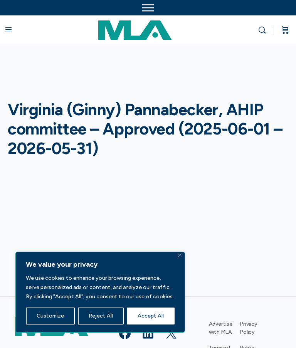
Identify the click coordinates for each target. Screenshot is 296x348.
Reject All (101, 316)
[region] (100, 292)
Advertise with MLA (220, 328)
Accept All (151, 316)
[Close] (180, 255)
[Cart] (285, 30)
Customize (50, 316)
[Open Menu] (8, 29)
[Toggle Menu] (148, 7)
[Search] (264, 30)
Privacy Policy (248, 328)
